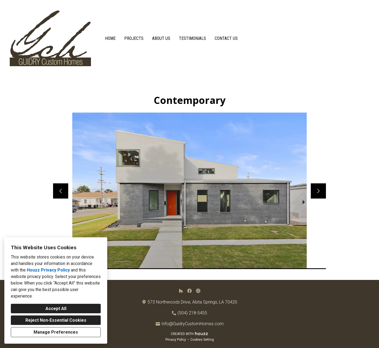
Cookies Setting (202, 339)
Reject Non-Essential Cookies (55, 320)
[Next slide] (318, 191)
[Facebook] (189, 290)
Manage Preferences (56, 332)
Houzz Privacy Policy (48, 270)
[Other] (198, 290)
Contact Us (226, 38)
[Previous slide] (60, 191)
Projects (133, 38)
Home (110, 38)
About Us (161, 38)
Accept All (55, 308)
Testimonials (192, 38)
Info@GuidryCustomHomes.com (192, 323)
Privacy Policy (175, 339)
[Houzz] (180, 290)
